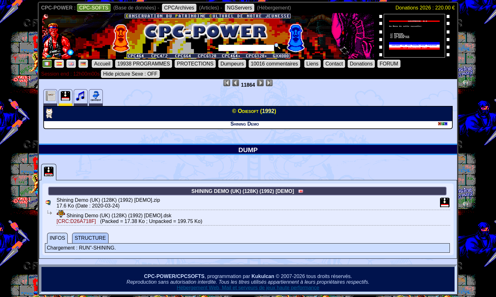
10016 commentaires (274, 63)
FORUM (389, 63)
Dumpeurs (232, 63)
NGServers (239, 7)
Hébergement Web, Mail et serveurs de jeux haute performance (248, 287)
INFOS (57, 238)
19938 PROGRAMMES (143, 63)
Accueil (102, 63)
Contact (334, 63)
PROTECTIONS (195, 63)
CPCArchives (179, 7)
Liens (313, 63)
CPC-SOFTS (93, 7)
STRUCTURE (90, 238)
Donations (361, 63)
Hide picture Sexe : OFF (130, 74)
